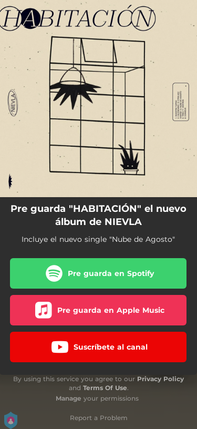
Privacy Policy (160, 379)
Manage (68, 398)
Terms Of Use (105, 388)
